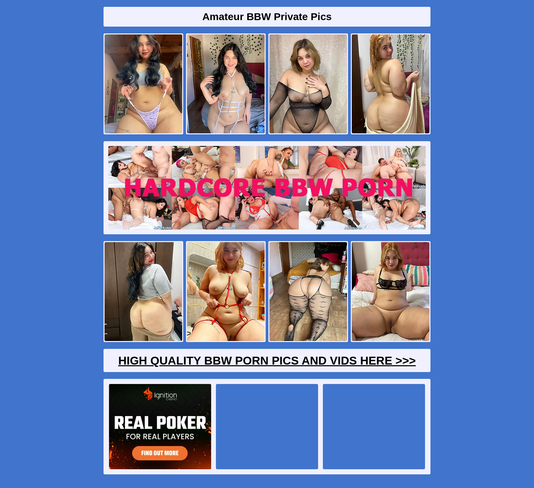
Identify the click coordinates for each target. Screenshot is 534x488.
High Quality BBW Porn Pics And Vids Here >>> (267, 360)
